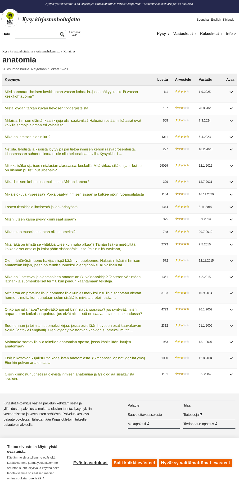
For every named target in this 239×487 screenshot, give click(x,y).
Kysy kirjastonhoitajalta (17, 51)
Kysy (161, 34)
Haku (6, 34)
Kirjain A (69, 51)
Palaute (133, 405)
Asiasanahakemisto (48, 51)
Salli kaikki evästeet (134, 462)
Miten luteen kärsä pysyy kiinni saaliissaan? (41, 219)
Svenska (203, 19)
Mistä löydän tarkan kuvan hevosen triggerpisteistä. (47, 108)
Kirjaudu (228, 19)
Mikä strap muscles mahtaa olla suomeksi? (40, 232)
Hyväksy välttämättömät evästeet (195, 462)
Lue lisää (35, 478)
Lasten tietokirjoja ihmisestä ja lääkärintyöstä (41, 207)
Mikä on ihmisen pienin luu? (27, 137)
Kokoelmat (209, 34)
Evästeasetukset (90, 462)
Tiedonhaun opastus (198, 424)
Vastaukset (183, 34)
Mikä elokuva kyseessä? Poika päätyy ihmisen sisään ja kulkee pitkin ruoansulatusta (74, 194)
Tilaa (186, 405)
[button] (231, 93)
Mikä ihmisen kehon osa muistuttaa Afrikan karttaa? (47, 182)
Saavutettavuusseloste (145, 414)
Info (229, 34)
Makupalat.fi (137, 424)
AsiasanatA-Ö (75, 34)
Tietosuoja (191, 414)
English (216, 19)
